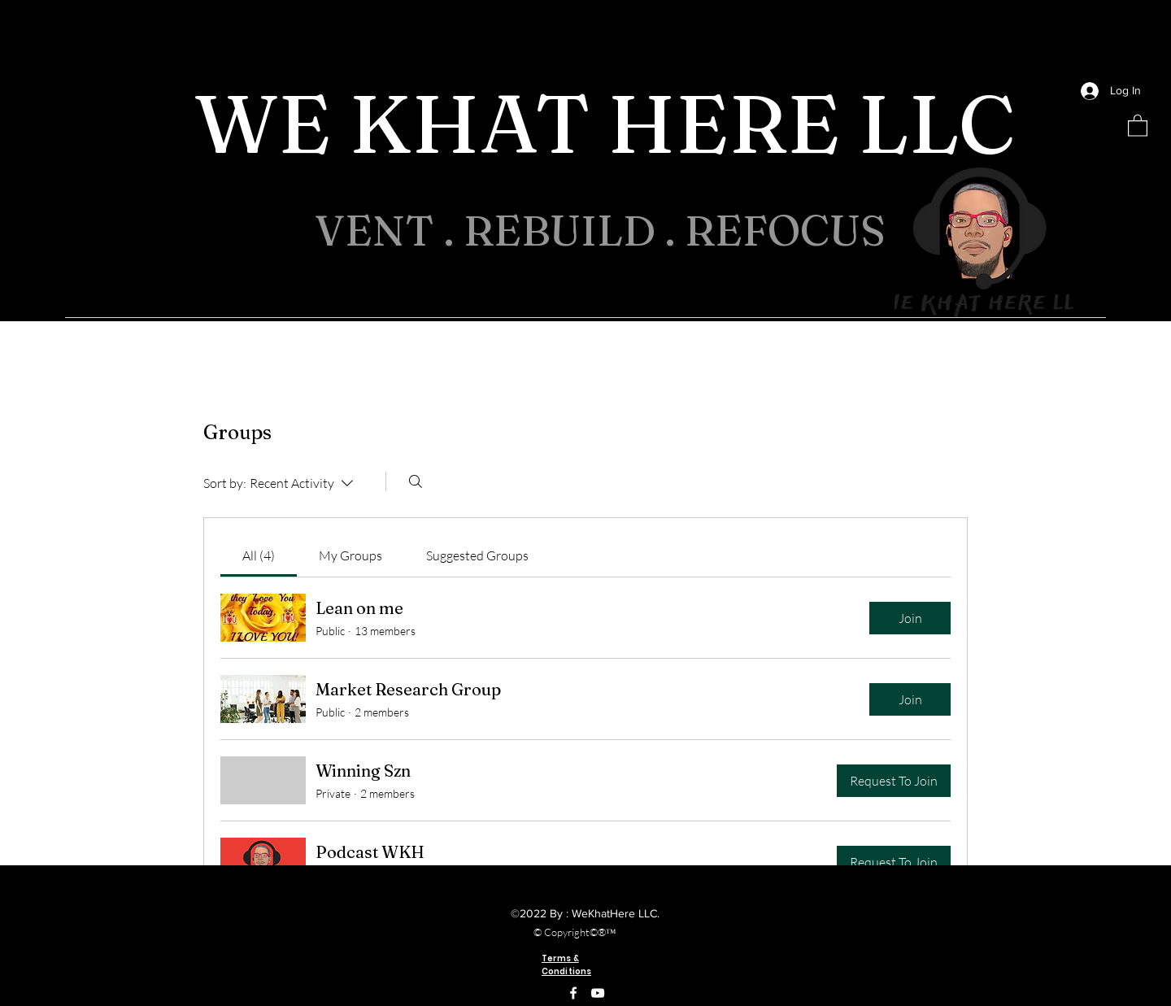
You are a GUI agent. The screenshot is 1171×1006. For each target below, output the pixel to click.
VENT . (389, 230)
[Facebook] (573, 993)
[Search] (415, 481)
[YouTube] (598, 993)
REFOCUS (790, 230)
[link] (258, 555)
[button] (1137, 125)
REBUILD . (574, 230)
